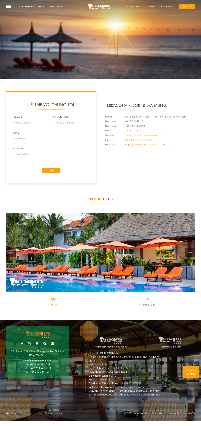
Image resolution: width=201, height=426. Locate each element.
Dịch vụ (48, 418)
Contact (166, 6)
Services (56, 6)
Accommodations (31, 6)
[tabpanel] (100, 254)
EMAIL (16, 132)
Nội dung (18, 148)
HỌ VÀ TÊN (18, 116)
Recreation (133, 6)
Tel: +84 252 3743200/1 (37, 370)
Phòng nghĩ (25, 418)
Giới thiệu (11, 418)
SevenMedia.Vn (186, 418)
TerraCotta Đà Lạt (170, 344)
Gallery (151, 6)
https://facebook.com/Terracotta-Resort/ (147, 144)
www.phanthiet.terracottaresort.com (145, 135)
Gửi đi (51, 171)
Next (190, 254)
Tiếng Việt (186, 6)
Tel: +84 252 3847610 (38, 366)
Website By (172, 418)
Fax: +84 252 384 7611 (38, 374)
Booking (191, 372)
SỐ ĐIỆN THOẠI (61, 116)
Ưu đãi (38, 418)
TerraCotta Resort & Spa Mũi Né (110, 344)
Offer (100, 200)
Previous (11, 254)
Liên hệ (59, 418)
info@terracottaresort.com (139, 139)
